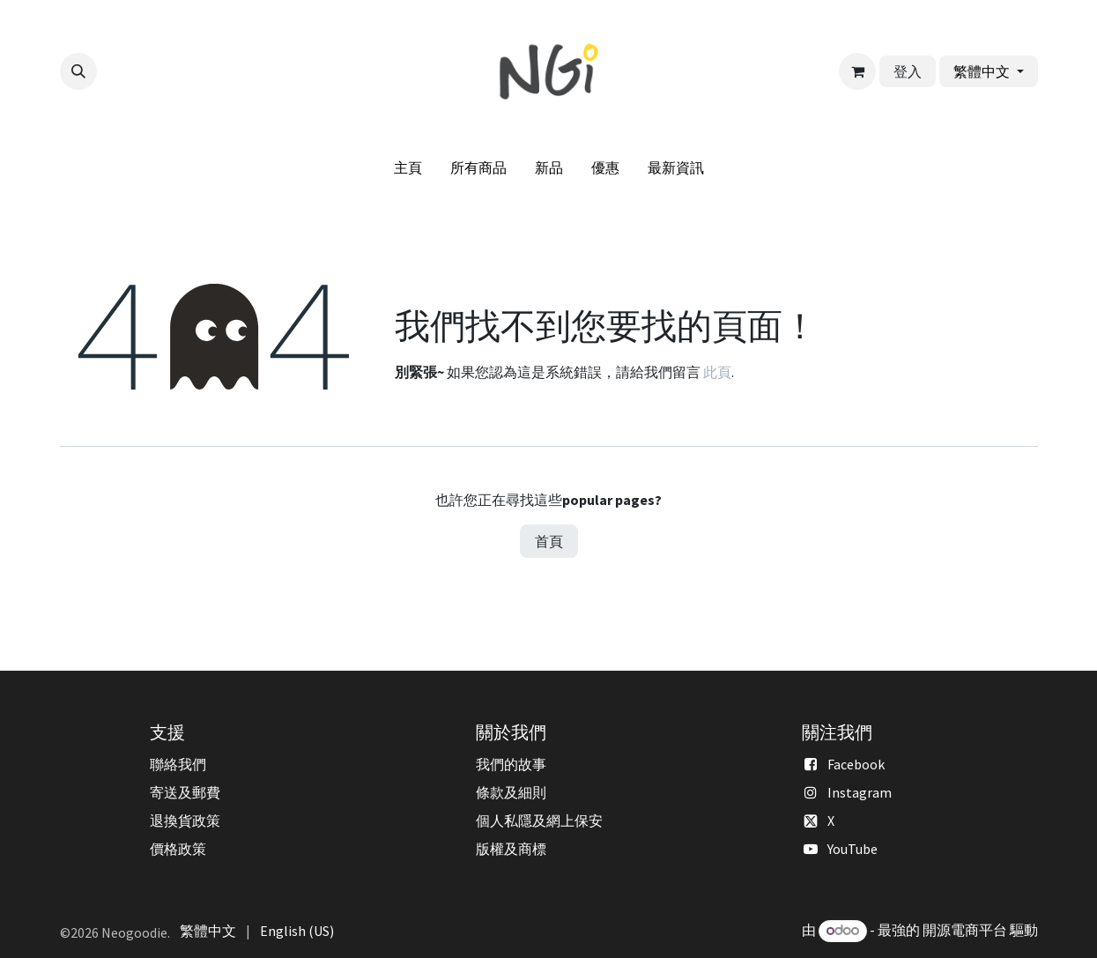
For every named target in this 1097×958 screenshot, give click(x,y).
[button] (78, 71)
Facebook (856, 764)
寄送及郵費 (185, 792)
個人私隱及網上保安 (539, 820)
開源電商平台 (965, 930)
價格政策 (178, 849)
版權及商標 (511, 849)
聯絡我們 (178, 764)
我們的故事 (511, 764)
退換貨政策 (185, 820)
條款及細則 (511, 792)
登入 (907, 71)
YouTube (852, 849)
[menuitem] (408, 167)
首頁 (549, 541)
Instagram (859, 792)
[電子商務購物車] (857, 71)
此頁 (717, 372)
